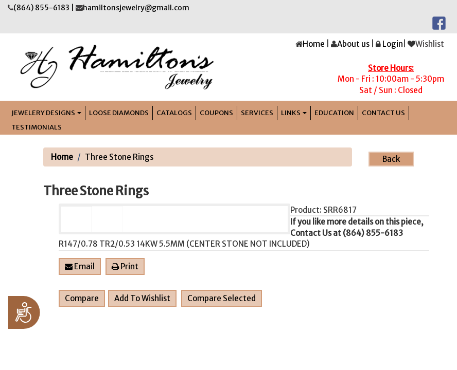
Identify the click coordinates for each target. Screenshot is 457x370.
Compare (82, 298)
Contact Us (383, 112)
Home (314, 44)
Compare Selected (221, 298)
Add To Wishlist (142, 298)
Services (257, 112)
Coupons (216, 112)
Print (125, 266)
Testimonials (36, 127)
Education (334, 112)
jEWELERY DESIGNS (46, 112)
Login (392, 44)
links (294, 112)
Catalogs (174, 112)
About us (353, 44)
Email (80, 266)
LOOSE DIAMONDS (119, 112)
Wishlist (429, 44)
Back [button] (391, 159)
